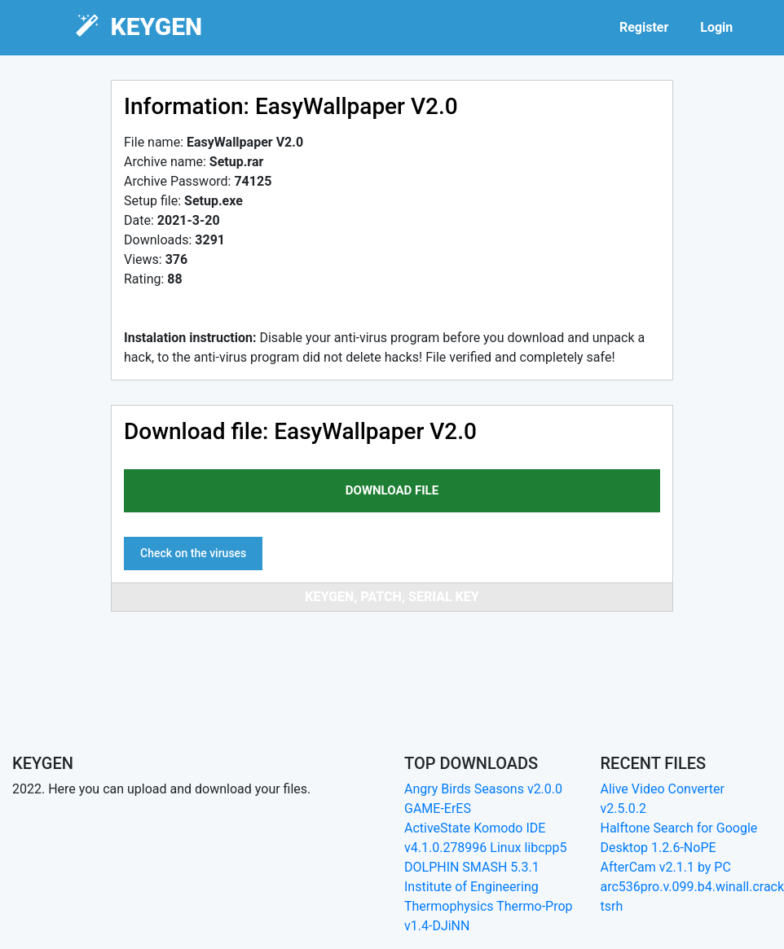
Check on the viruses (193, 553)
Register (643, 27)
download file (392, 490)
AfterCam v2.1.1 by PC (666, 867)
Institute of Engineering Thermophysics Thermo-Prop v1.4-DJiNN (488, 906)
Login (716, 27)
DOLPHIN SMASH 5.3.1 (472, 867)
